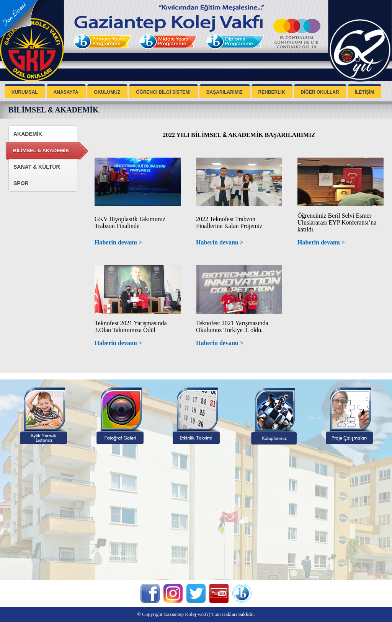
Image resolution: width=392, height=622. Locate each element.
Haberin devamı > (118, 242)
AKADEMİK (27, 134)
